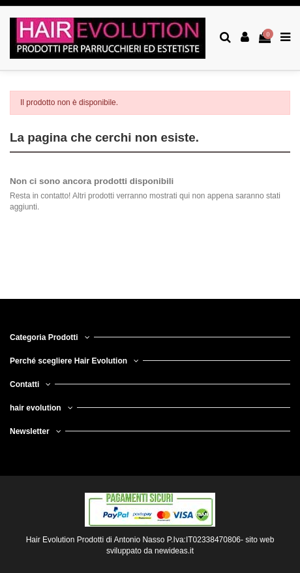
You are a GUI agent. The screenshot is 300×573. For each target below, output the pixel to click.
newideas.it (174, 550)
